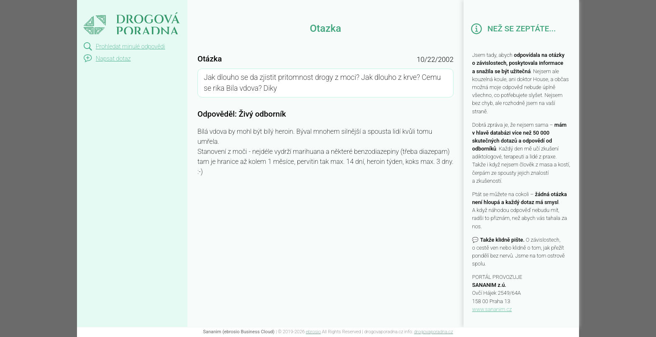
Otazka (92, 7)
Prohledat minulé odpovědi (130, 46)
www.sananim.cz (492, 309)
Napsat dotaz (113, 58)
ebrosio (313, 331)
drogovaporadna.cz (433, 331)
